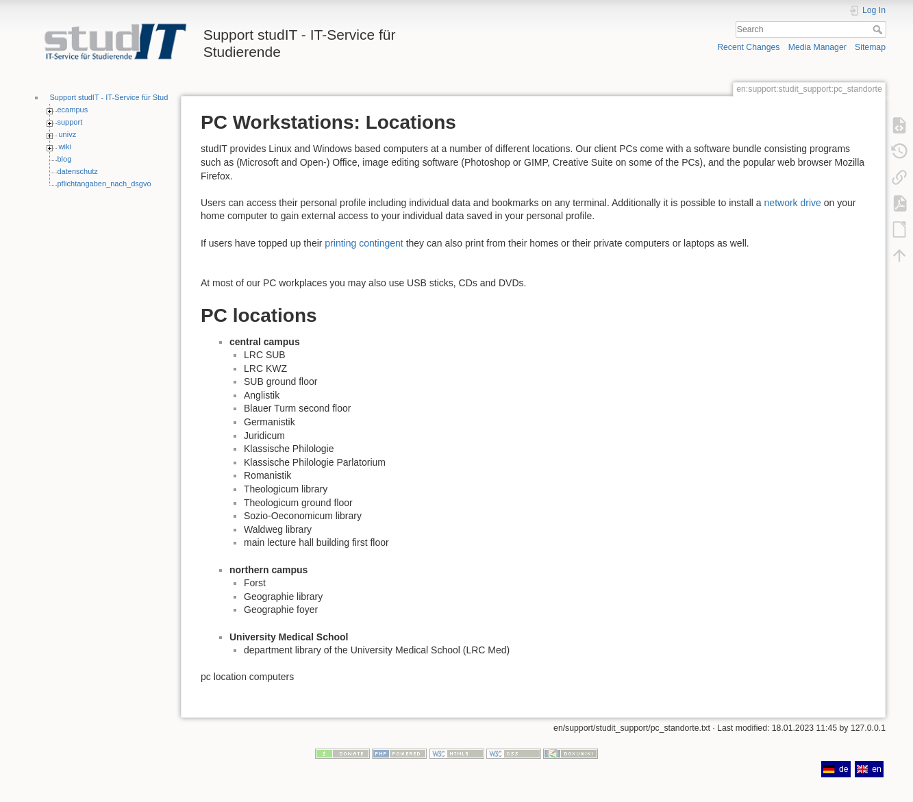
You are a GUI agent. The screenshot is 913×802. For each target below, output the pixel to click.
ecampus (73, 109)
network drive (792, 202)
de (835, 769)
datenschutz (78, 171)
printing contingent (364, 243)
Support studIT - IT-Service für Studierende (122, 97)
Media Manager (817, 47)
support (70, 122)
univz (68, 134)
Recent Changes (748, 47)
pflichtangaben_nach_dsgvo (104, 183)
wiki (65, 146)
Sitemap (870, 47)
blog (65, 159)
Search (879, 29)
